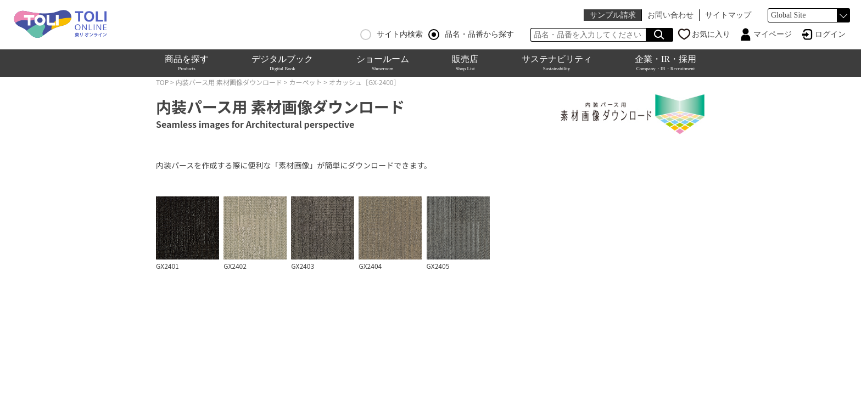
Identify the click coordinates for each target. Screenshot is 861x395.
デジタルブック (282, 62)
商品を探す (187, 62)
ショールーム (382, 62)
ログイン (830, 34)
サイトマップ (728, 15)
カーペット (305, 82)
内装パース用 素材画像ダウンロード (229, 82)
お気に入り (711, 34)
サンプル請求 (613, 15)
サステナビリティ (557, 62)
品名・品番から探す (471, 34)
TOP (162, 82)
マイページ (772, 34)
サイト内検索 (391, 34)
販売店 (465, 62)
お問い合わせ (670, 15)
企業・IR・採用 (665, 62)
